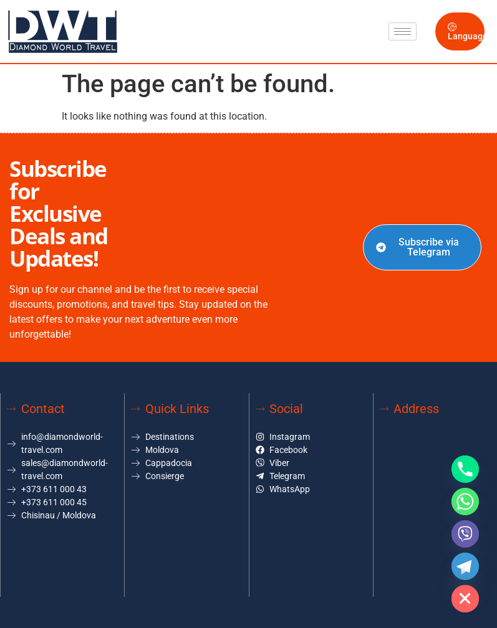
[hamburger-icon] (402, 31)
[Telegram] (465, 566)
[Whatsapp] (465, 501)
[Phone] (465, 469)
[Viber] (465, 534)
